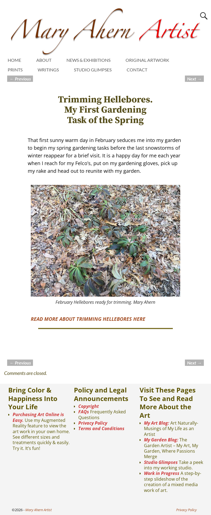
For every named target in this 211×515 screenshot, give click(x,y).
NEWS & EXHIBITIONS (88, 60)
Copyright (88, 406)
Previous (19, 78)
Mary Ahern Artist (38, 509)
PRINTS (15, 69)
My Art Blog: (156, 423)
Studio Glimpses (161, 462)
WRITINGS (48, 69)
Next (194, 78)
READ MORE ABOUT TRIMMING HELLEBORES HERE (88, 319)
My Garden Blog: (161, 440)
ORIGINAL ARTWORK (147, 60)
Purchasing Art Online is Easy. (38, 417)
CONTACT (137, 69)
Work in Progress (161, 473)
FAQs (83, 412)
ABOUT (43, 60)
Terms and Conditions (101, 428)
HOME (14, 60)
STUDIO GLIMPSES (93, 69)
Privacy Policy (92, 423)
